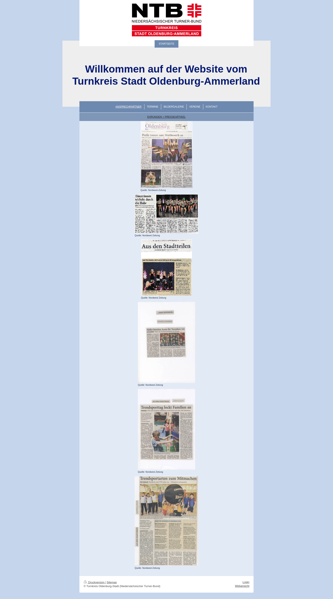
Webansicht (242, 586)
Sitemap (112, 582)
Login (246, 582)
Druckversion (94, 582)
